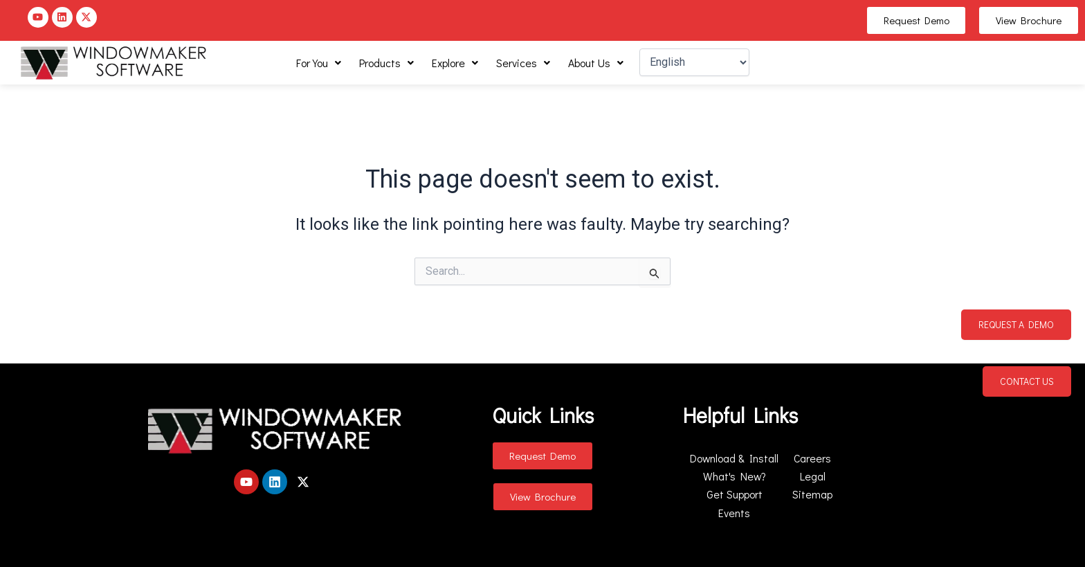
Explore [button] (455, 62)
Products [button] (386, 62)
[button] (318, 63)
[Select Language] (694, 62)
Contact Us (1027, 381)
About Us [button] (595, 62)
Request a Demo (1016, 324)
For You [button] (318, 62)
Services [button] (523, 62)
